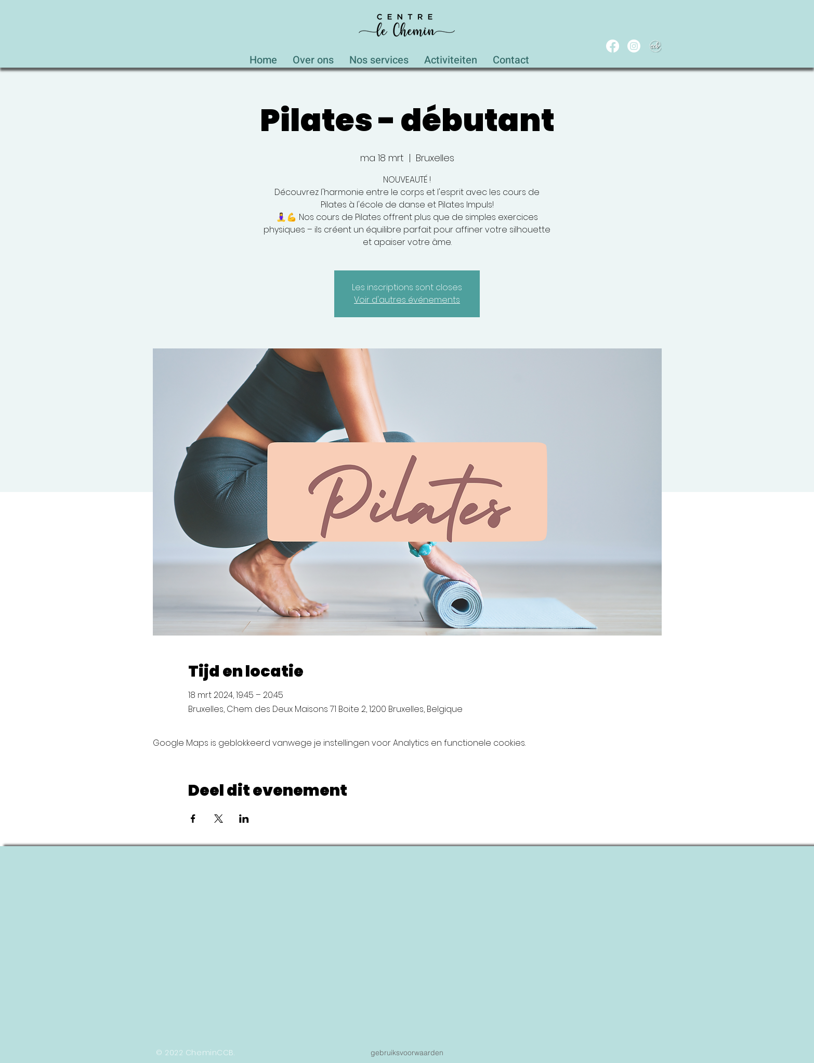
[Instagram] (633, 46)
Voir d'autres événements (407, 300)
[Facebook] (612, 46)
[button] (379, 57)
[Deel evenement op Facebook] (193, 818)
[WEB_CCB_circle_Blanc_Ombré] (655, 46)
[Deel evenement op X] (219, 818)
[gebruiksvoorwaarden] (407, 1052)
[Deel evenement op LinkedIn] (244, 818)
